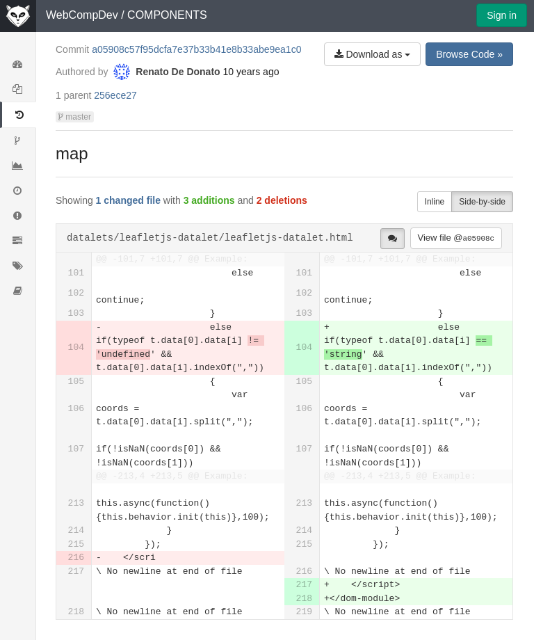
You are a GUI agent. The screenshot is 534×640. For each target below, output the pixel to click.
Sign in (502, 15)
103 (76, 313)
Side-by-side (482, 202)
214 (76, 530)
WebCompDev (82, 15)
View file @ (456, 237)
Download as (372, 54)
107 (76, 449)
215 (76, 544)
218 (304, 598)
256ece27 (115, 95)
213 (76, 503)
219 (304, 612)
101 (76, 273)
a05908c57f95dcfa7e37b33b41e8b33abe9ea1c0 (196, 49)
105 (76, 381)
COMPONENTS (167, 15)
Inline (435, 202)
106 (76, 408)
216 (76, 557)
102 (76, 293)
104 (76, 347)
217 (76, 571)
